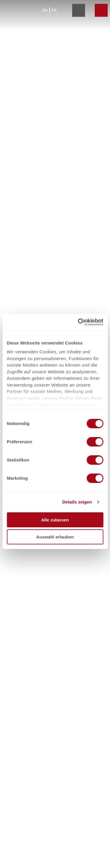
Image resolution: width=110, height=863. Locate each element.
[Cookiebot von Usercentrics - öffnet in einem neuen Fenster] (78, 322)
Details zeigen (77, 501)
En (45, 10)
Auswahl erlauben (55, 536)
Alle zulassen (55, 519)
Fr (54, 10)
